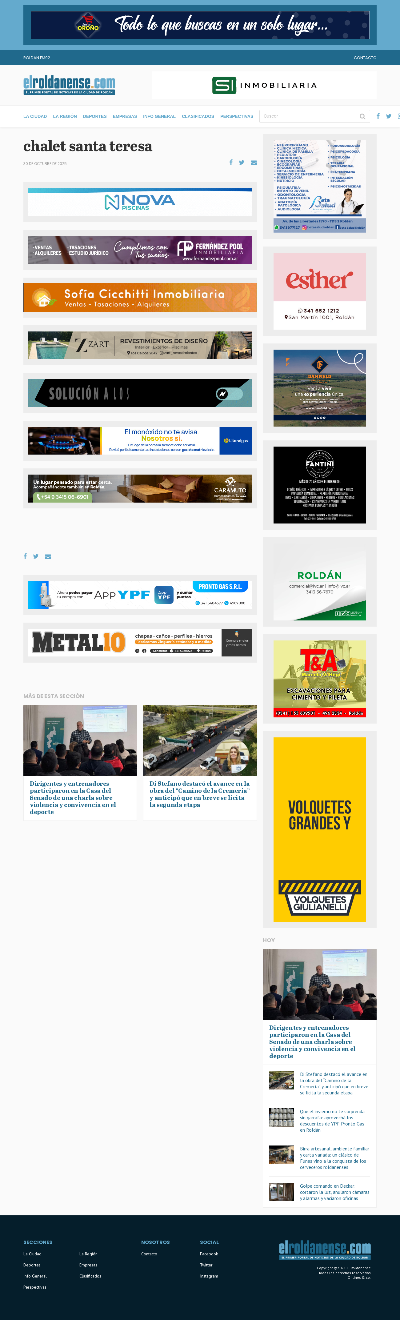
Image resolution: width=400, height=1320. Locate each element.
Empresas (125, 116)
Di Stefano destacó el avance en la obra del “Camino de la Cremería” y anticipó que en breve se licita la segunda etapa (334, 1083)
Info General (159, 116)
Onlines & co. (359, 1277)
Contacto (365, 58)
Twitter (206, 1265)
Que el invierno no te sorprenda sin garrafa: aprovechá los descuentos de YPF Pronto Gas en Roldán (332, 1120)
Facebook (209, 1254)
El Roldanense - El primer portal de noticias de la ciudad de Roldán (69, 85)
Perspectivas (236, 116)
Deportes (95, 116)
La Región (65, 116)
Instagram (209, 1276)
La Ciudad (35, 116)
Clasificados (198, 116)
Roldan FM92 (36, 58)
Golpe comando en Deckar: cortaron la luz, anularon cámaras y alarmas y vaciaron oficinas (335, 1192)
